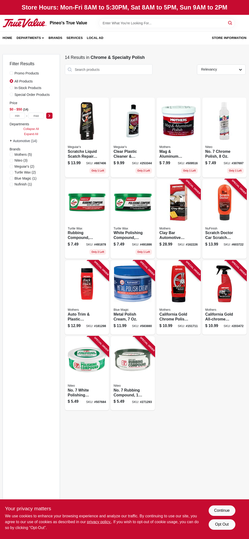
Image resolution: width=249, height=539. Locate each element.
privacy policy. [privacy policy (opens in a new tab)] (99, 522)
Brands (55, 38)
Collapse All (31, 129)
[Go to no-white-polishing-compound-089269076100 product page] (87, 373)
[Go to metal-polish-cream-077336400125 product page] (133, 297)
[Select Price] (49, 116)
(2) (24, 166)
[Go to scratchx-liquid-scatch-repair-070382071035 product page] (87, 137)
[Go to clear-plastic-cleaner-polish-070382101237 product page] (133, 137)
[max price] (36, 116)
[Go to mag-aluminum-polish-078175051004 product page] (179, 137)
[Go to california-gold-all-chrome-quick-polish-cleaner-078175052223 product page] (224, 297)
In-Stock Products (28, 88)
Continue (222, 510)
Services (74, 38)
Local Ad (95, 38)
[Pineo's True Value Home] (24, 22)
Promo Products (27, 73)
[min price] (17, 116)
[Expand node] (11, 141)
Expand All (31, 134)
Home (7, 38)
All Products (24, 81)
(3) (21, 160)
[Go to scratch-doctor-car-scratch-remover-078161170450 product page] (224, 219)
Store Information (229, 38)
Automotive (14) (25, 141)
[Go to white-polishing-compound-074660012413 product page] (133, 219)
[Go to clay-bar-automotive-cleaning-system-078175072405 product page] (179, 219)
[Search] (230, 23)
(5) (23, 154)
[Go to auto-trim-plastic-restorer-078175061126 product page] (87, 297)
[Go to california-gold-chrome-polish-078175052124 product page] (179, 297)
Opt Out (222, 524)
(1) (25, 178)
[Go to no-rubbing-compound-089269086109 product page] (133, 373)
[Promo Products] (11, 73)
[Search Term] (167, 23)
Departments (29, 38)
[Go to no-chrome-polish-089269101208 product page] (224, 137)
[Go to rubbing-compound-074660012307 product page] (87, 219)
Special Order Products (32, 94)
